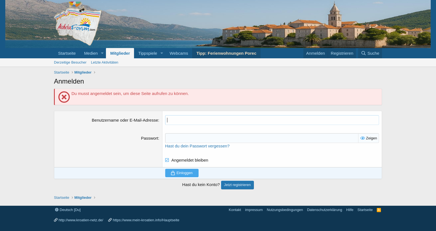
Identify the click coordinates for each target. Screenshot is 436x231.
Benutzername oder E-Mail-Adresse (125, 120)
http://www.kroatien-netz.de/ (81, 220)
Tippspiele (147, 53)
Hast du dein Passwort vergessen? (197, 146)
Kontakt (235, 210)
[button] (102, 53)
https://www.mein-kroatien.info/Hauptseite (146, 220)
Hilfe (349, 210)
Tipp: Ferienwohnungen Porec (226, 53)
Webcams (179, 53)
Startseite (67, 53)
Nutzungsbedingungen (285, 210)
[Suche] (370, 53)
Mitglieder (120, 53)
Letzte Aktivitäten (104, 62)
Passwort (149, 138)
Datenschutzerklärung (324, 210)
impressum (254, 210)
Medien (91, 53)
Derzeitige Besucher (70, 62)
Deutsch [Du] (68, 210)
